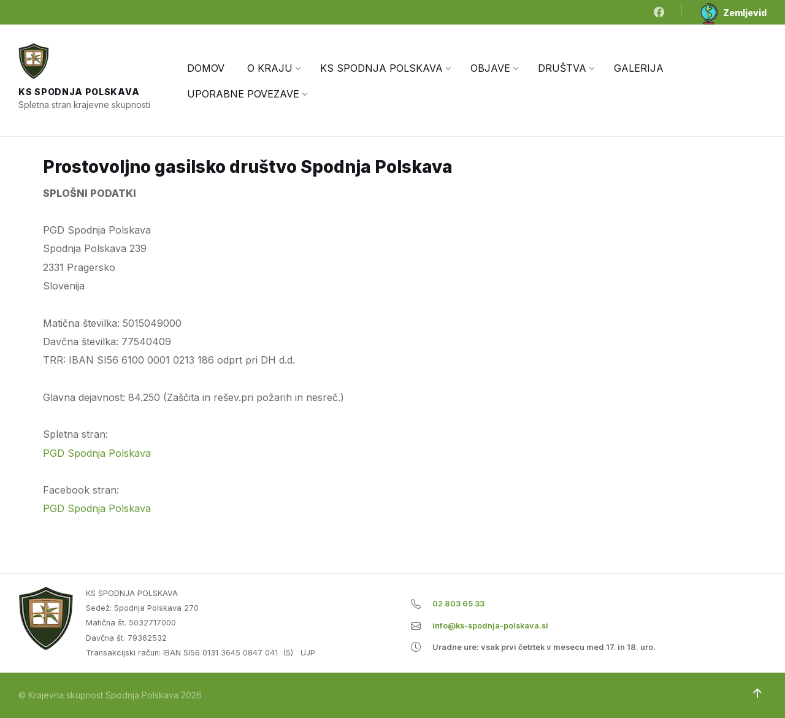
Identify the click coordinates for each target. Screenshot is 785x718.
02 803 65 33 (458, 603)
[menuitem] (205, 68)
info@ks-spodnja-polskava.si (490, 625)
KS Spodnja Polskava (78, 91)
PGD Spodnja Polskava (97, 453)
